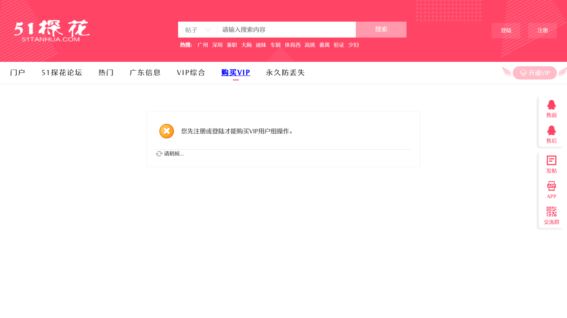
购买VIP (235, 73)
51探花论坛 (62, 73)
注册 (542, 30)
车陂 (275, 45)
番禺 (324, 45)
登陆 (506, 30)
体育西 (293, 45)
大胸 (246, 45)
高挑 (310, 45)
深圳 (217, 45)
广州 (203, 45)
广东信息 (145, 73)
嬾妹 (261, 45)
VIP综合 (191, 73)
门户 (18, 73)
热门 (106, 73)
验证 (339, 45)
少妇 (353, 45)
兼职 (232, 45)
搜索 (381, 29)
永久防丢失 (286, 73)
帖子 (191, 30)
